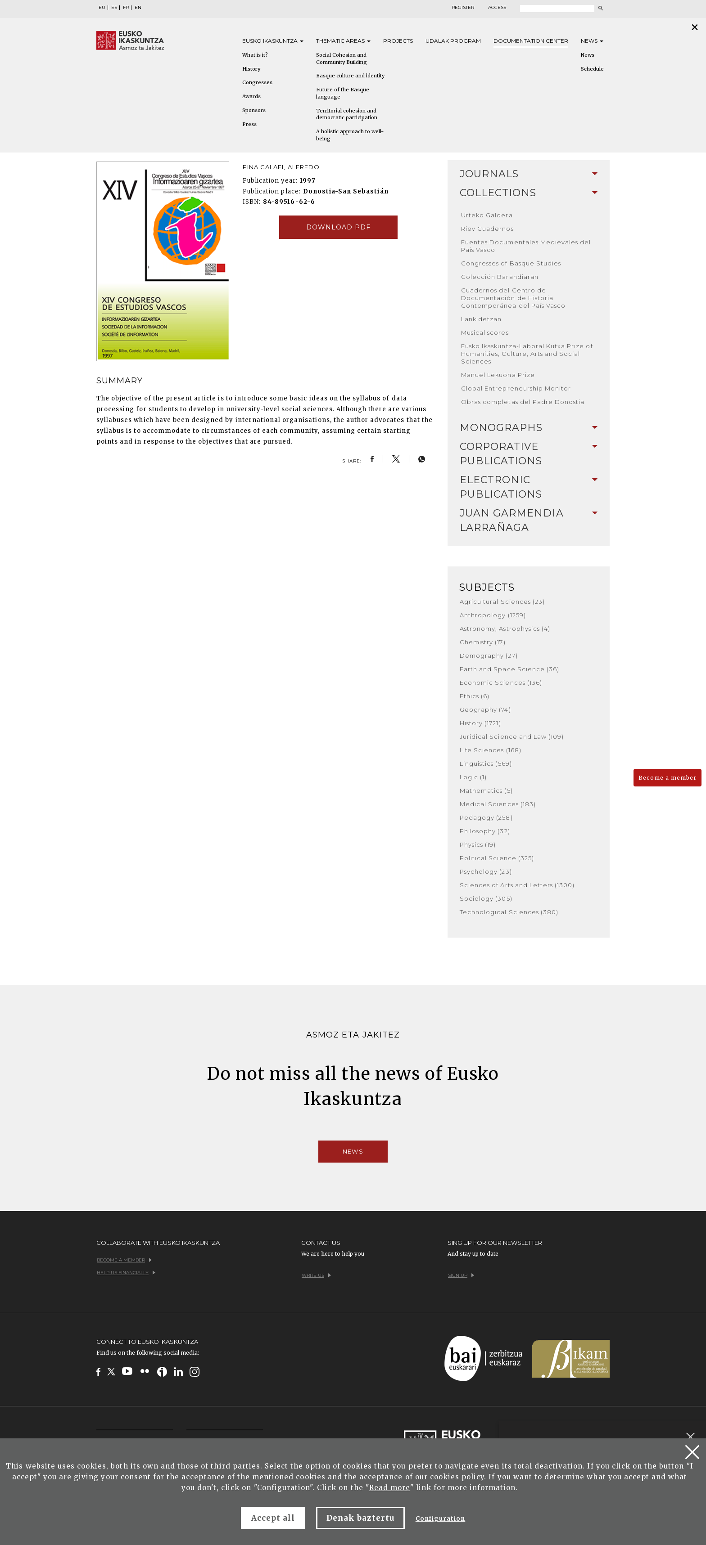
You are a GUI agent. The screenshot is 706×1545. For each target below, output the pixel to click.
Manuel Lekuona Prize (498, 374)
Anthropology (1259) (493, 615)
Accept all (273, 1518)
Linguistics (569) (486, 763)
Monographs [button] (528, 428)
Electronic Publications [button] (528, 487)
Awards (251, 96)
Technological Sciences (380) (509, 912)
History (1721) (480, 723)
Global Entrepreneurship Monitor (516, 388)
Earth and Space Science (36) (509, 669)
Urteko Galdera (487, 215)
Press (249, 124)
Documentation (530, 40)
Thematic (343, 40)
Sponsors (254, 110)
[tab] (529, 174)
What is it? (255, 55)
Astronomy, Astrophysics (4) (505, 628)
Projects (398, 40)
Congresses (257, 82)
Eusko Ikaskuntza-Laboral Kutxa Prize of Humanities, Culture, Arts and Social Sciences (527, 353)
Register (463, 7)
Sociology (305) (486, 898)
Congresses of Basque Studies (511, 263)
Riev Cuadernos (487, 228)
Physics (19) (478, 844)
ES (114, 7)
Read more (389, 1487)
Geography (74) (485, 709)
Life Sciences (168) (490, 750)
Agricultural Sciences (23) (502, 601)
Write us (316, 1275)
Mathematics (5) (486, 790)
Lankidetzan (481, 319)
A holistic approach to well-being (350, 135)
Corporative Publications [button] (528, 453)
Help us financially (126, 1273)
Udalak (453, 40)
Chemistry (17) (483, 642)
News (592, 40)
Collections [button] (528, 193)
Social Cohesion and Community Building (341, 58)
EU (102, 7)
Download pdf (338, 227)
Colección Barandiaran (500, 276)
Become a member (667, 777)
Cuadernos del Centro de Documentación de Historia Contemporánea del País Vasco (513, 298)
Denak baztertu (360, 1518)
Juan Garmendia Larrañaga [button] (528, 520)
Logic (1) (473, 777)
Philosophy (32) (485, 831)
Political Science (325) (497, 858)
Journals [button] (528, 174)
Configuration (441, 1519)
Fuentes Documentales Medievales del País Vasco (526, 245)
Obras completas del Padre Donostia (522, 401)
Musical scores (485, 332)
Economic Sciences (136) (501, 682)
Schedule (592, 69)
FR (126, 7)
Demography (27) (489, 655)
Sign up (461, 1275)
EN (138, 7)
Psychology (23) (486, 871)
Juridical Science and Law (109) (512, 736)
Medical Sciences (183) (498, 804)
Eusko (272, 40)
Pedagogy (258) (486, 817)
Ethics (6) (474, 696)
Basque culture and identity (350, 75)
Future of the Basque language (342, 93)
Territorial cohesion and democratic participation (346, 114)
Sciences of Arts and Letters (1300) (517, 885)
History (251, 69)
